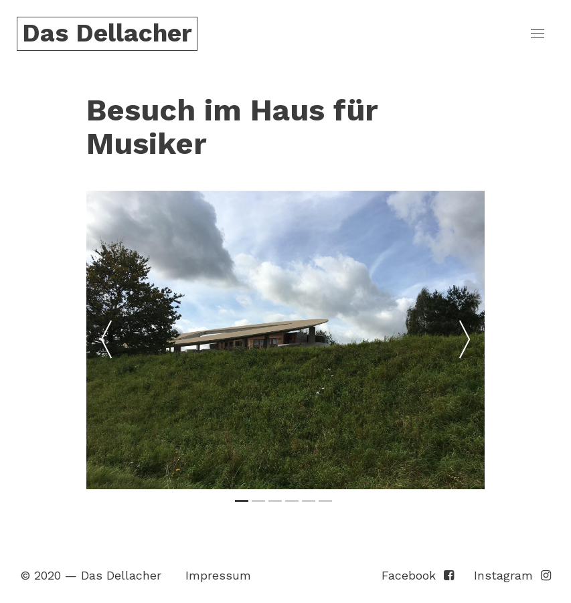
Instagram (512, 575)
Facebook (418, 575)
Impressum (218, 575)
